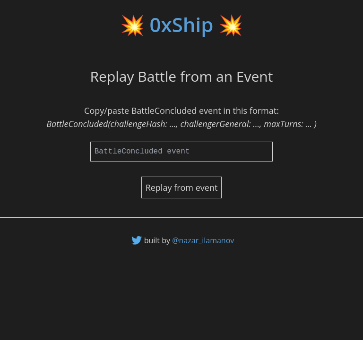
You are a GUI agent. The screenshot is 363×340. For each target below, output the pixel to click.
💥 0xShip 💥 (181, 24)
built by (189, 240)
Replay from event (182, 187)
